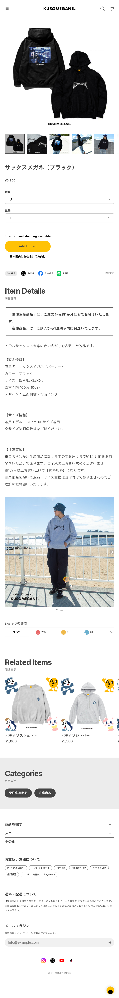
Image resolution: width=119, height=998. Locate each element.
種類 (8, 194)
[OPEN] (102, 8)
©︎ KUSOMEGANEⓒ (59, 975)
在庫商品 (45, 795)
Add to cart (28, 249)
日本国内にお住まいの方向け (28, 259)
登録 (110, 945)
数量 (8, 213)
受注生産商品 (18, 795)
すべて (16, 637)
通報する (109, 275)
